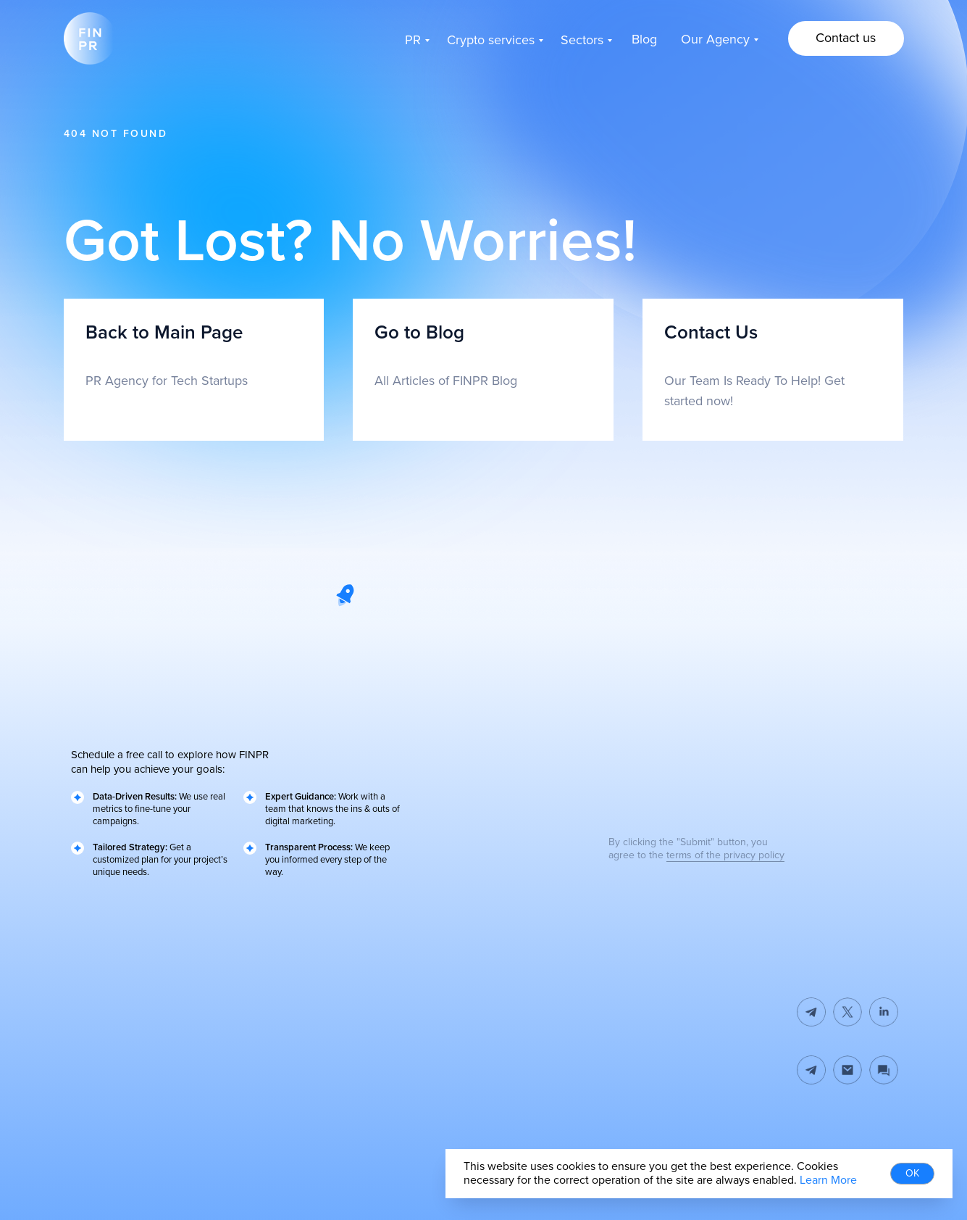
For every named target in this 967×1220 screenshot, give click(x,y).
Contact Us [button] (711, 332)
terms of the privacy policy (725, 855)
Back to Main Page (164, 332)
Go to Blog (419, 332)
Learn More (828, 1180)
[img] (847, 1069)
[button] (846, 38)
